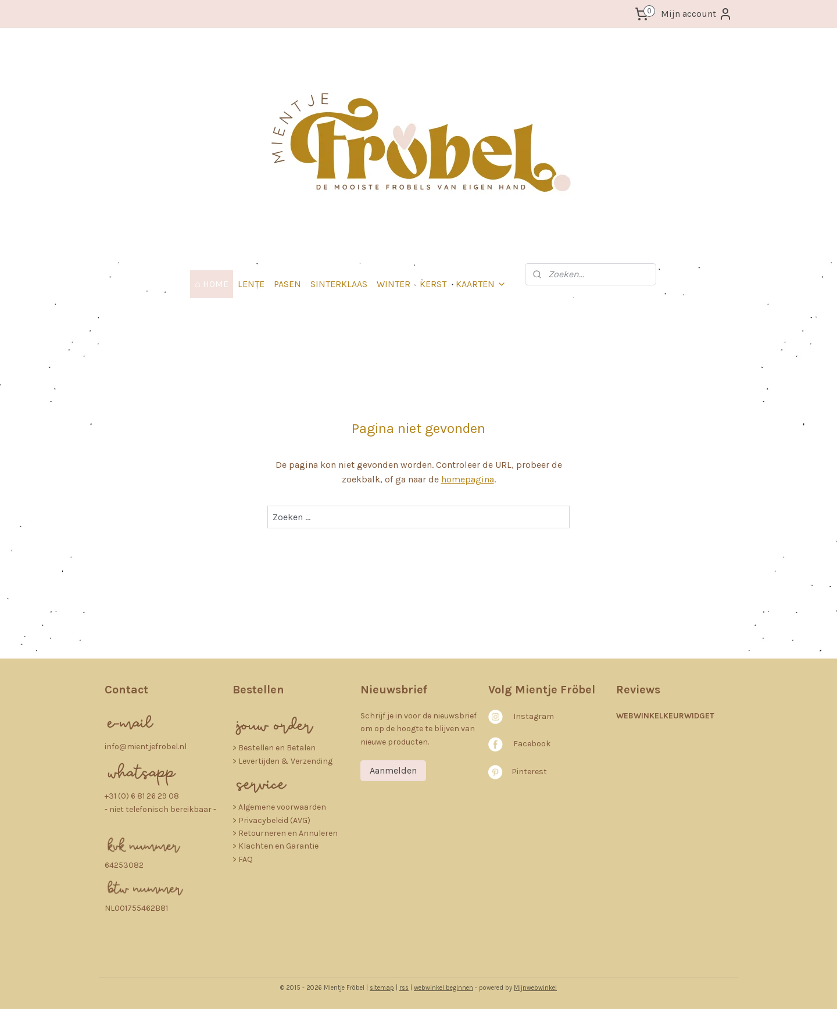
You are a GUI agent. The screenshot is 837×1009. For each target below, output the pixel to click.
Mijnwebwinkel (535, 988)
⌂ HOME (211, 283)
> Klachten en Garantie (276, 846)
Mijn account (696, 14)
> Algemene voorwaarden (279, 807)
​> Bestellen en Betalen (274, 748)
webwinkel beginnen (443, 988)
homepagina (467, 479)
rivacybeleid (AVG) (277, 820)
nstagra (531, 716)
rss (404, 988)
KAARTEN (481, 283)
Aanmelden (393, 770)
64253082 (124, 865)
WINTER (393, 283)
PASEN (287, 283)
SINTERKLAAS (338, 283)
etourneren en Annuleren (291, 833)
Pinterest (529, 772)
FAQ (245, 859)
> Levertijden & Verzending (282, 761)
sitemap (382, 988)
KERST (433, 283)
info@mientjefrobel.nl (146, 747)
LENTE (251, 283)
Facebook (531, 744)
